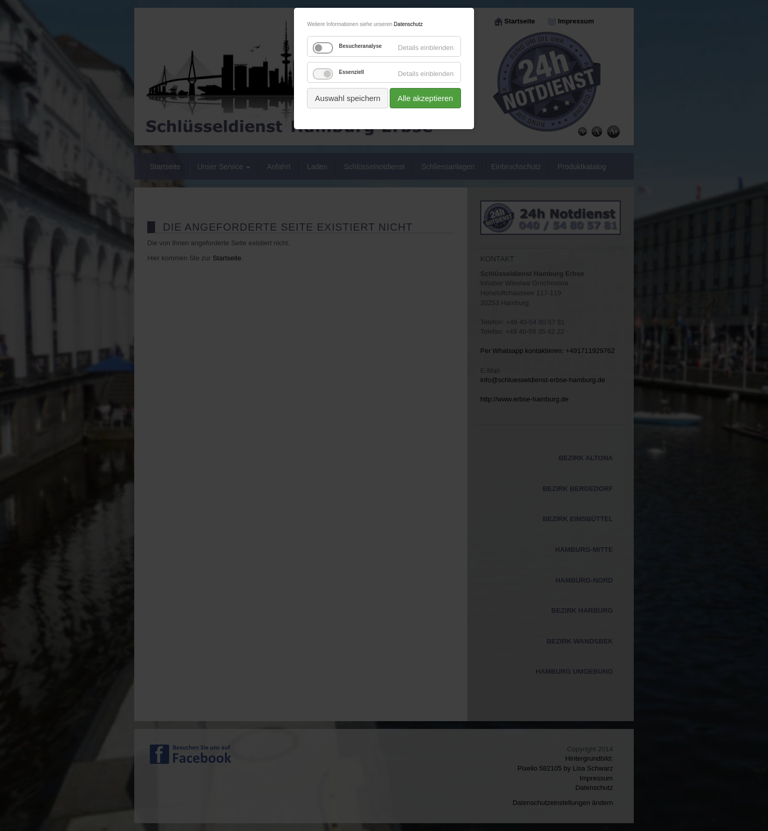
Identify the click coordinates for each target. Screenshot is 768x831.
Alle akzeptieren (425, 98)
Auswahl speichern (347, 98)
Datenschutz (408, 24)
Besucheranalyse (360, 46)
